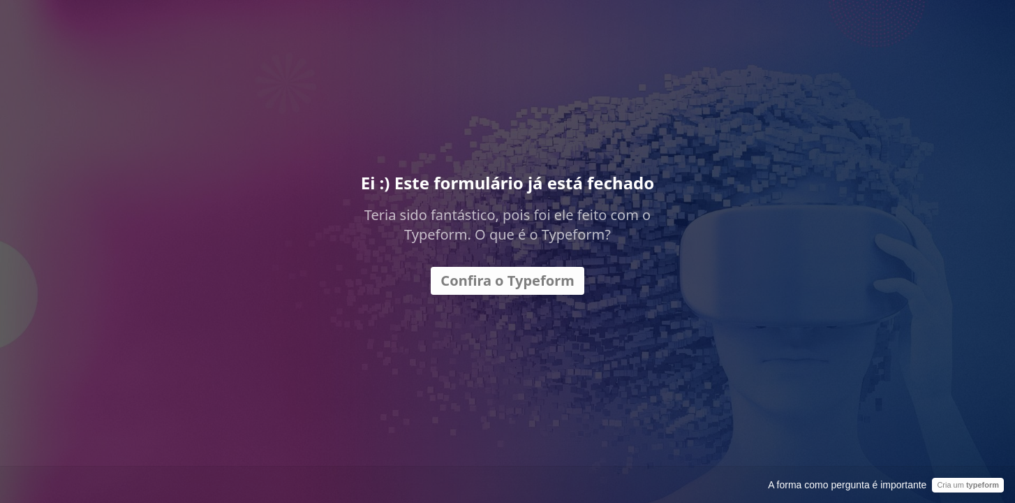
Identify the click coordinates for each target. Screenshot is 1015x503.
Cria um (968, 485)
